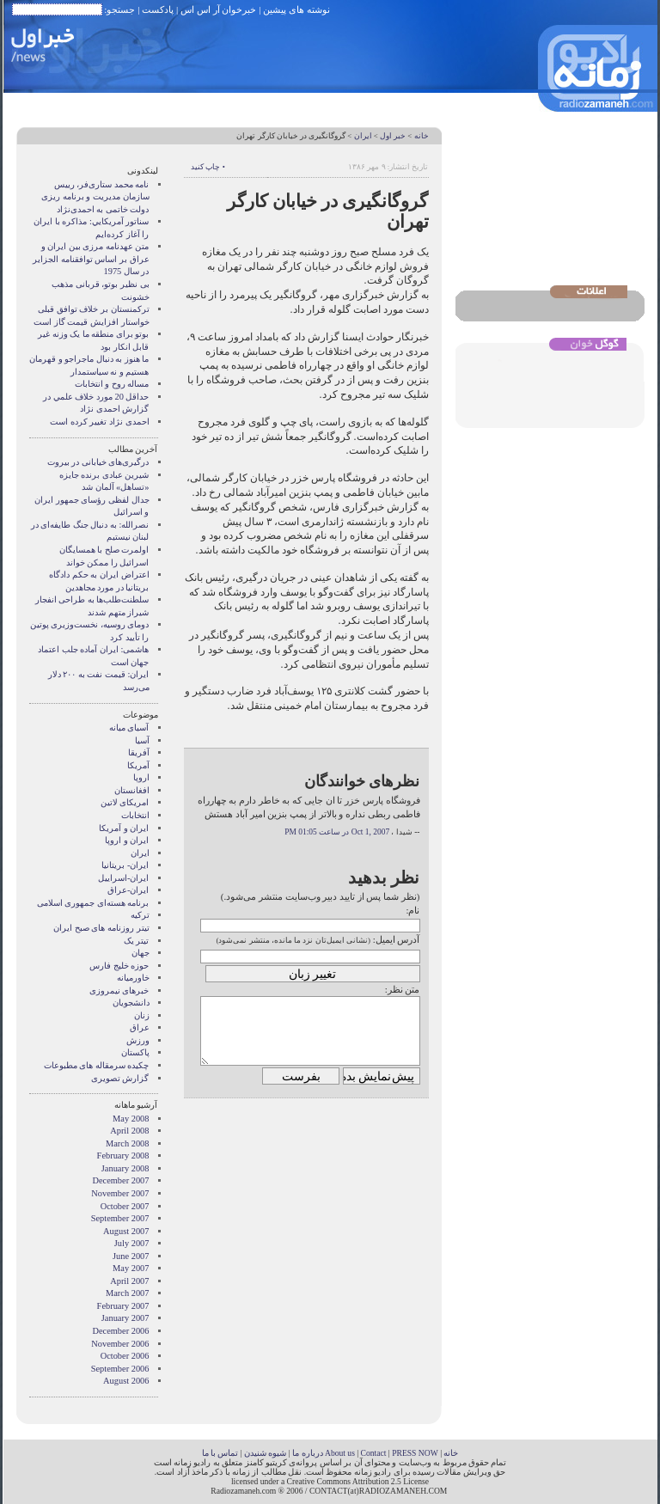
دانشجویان (131, 1002)
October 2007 (125, 1206)
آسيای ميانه (129, 727)
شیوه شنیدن (265, 1453)
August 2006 (126, 1380)
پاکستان (135, 1052)
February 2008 (123, 1155)
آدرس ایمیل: (396, 939)
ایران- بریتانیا (125, 865)
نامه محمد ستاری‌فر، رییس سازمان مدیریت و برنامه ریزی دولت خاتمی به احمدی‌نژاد (95, 197)
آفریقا (139, 752)
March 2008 (128, 1143)
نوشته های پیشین (296, 9)
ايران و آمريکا (124, 828)
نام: (412, 910)
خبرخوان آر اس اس (218, 9)
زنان (142, 1015)
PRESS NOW (415, 1453)
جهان (140, 952)
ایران (363, 135)
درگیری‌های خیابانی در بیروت (98, 462)
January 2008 (125, 1168)
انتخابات (135, 815)
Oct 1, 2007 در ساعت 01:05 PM (336, 832)
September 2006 (120, 1368)
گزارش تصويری (120, 1078)
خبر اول (393, 135)
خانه (421, 135)
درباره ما (307, 1453)
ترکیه (140, 915)
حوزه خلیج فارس (119, 965)
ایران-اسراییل (123, 878)
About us (340, 1453)
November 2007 (120, 1193)
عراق (140, 1027)
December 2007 (120, 1180)
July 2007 (132, 1243)
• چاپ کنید (207, 166)
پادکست (158, 9)
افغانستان (132, 790)
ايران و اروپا (127, 840)
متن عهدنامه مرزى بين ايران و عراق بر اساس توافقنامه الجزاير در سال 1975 (91, 258)
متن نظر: (402, 989)
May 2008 (131, 1118)
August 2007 (126, 1231)
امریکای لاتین (125, 802)
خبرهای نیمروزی (119, 990)
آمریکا (138, 765)
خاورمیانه (133, 977)
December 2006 (120, 1331)
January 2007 (125, 1318)
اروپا (141, 777)
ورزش (138, 1040)
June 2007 (131, 1256)
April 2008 (129, 1130)
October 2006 (125, 1355)
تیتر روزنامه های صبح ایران (101, 927)
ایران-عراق (128, 890)
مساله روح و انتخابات (112, 383)
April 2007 (129, 1281)
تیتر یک (137, 940)
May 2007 (131, 1268)
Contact (374, 1453)
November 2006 (120, 1343)
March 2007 (128, 1293)
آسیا (142, 740)
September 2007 (120, 1218)
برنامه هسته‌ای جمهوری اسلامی (93, 903)
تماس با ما (220, 1453)
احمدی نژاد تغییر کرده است (99, 421)
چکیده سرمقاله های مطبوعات (97, 1065)
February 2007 (123, 1306)
